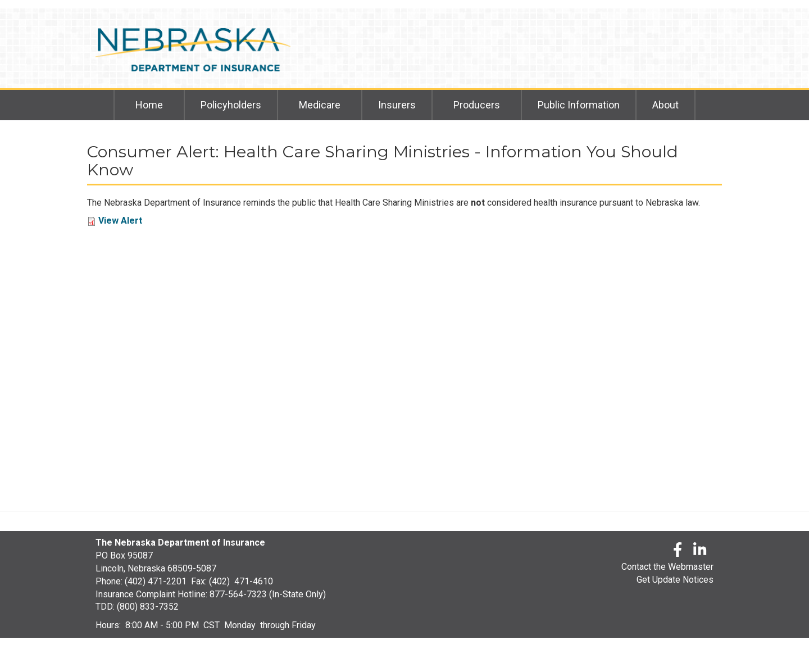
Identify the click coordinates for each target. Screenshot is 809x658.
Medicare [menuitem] (319, 105)
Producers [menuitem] (476, 105)
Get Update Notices (675, 579)
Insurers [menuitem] (397, 105)
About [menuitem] (665, 105)
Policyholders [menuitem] (231, 105)
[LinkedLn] (700, 551)
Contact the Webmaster (667, 566)
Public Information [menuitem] (579, 105)
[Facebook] (677, 551)
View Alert (120, 220)
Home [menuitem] (149, 105)
